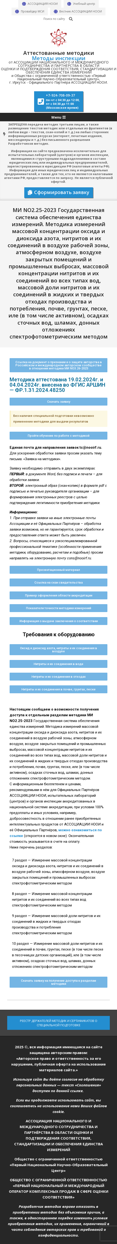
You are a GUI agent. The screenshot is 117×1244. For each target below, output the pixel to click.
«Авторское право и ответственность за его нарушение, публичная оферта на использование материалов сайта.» (58, 1064)
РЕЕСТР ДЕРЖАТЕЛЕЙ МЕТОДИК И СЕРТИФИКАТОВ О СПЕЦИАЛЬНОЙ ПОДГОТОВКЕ (58, 1023)
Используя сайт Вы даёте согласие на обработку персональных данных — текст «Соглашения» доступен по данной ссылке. (58, 1085)
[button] (58, 365)
